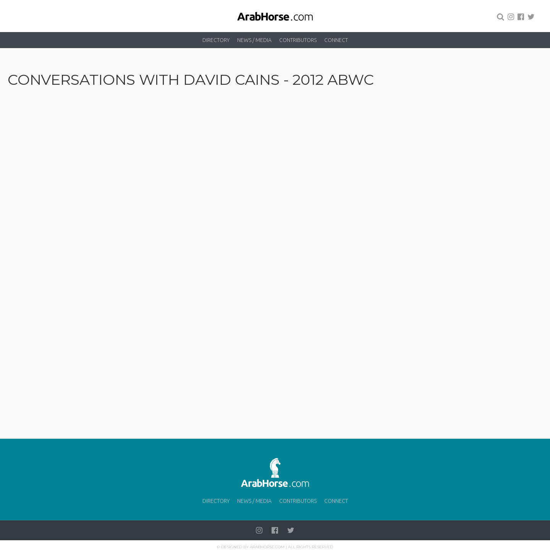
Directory (216, 40)
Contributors (298, 40)
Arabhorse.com (267, 546)
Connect (336, 40)
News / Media (254, 40)
